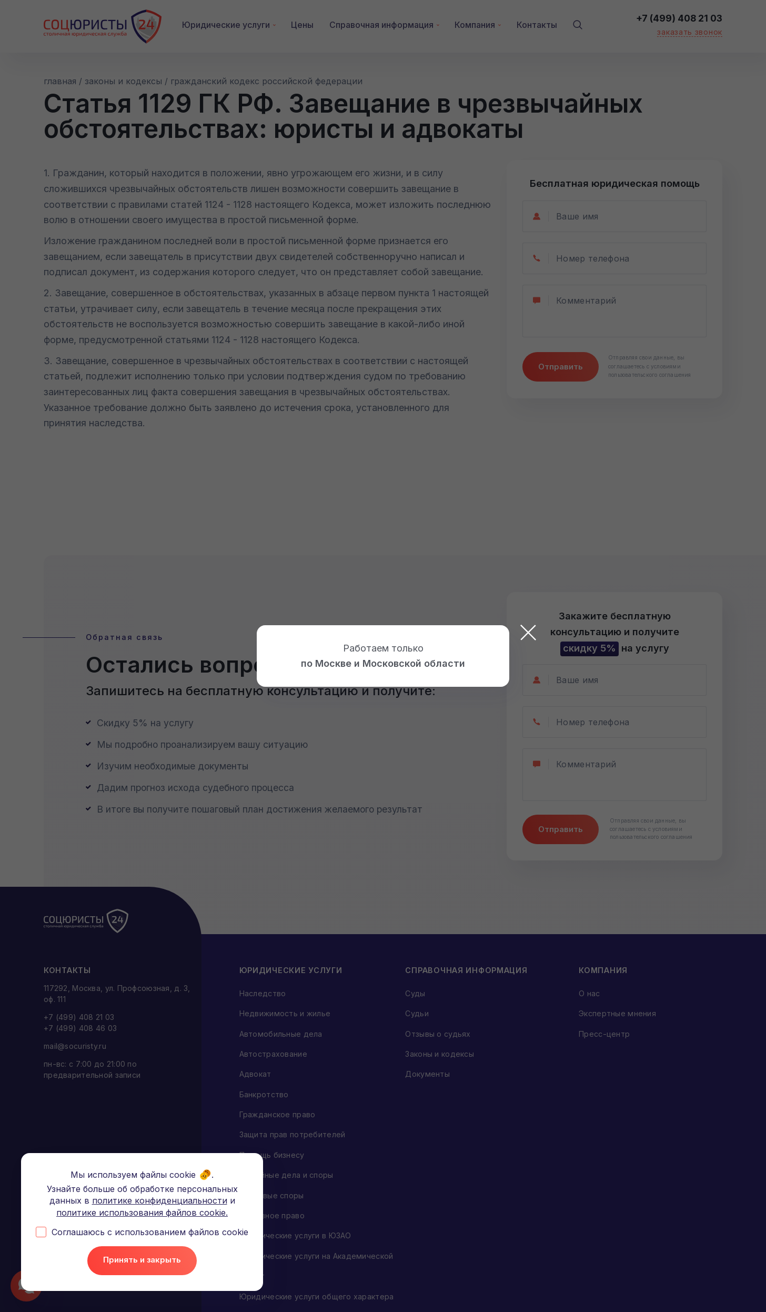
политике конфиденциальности (159, 1200)
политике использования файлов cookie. (142, 1212)
